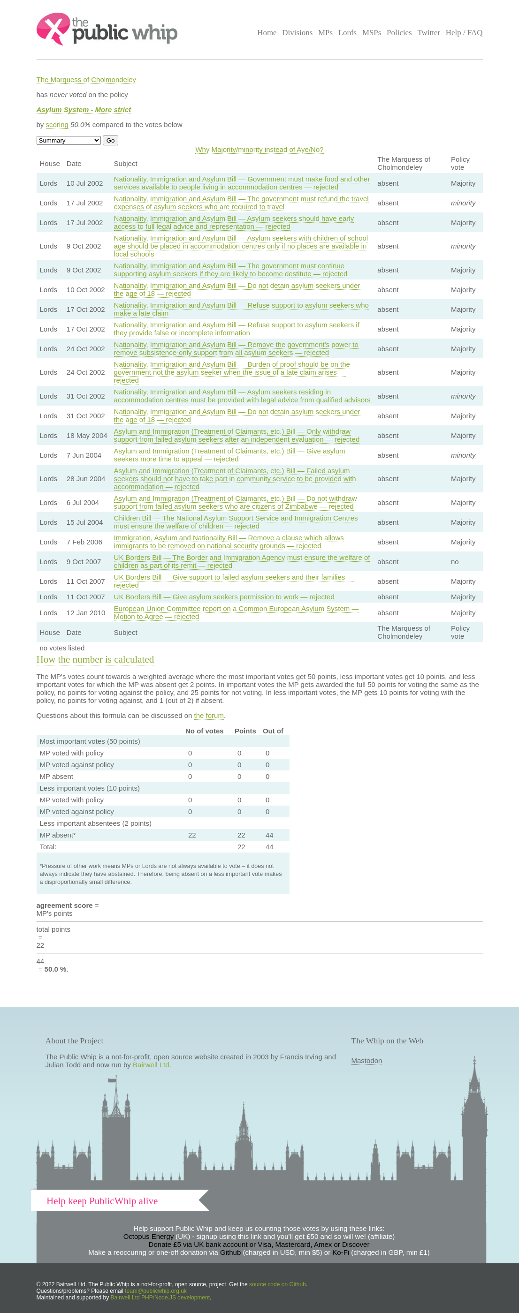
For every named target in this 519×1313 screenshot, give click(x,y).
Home (266, 32)
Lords (347, 32)
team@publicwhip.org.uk (156, 1291)
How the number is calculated (95, 659)
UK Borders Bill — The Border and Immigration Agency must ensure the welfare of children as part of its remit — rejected (242, 561)
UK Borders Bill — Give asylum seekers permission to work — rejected (224, 597)
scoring (57, 124)
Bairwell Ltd (151, 1065)
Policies (399, 32)
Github (230, 1252)
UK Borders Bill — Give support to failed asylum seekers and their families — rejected (234, 581)
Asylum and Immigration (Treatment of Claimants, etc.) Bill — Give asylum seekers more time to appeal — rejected (229, 455)
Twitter (428, 32)
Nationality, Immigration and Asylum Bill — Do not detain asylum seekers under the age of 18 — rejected (237, 289)
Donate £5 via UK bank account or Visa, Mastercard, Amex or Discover (259, 1244)
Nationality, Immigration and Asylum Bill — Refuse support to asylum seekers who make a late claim (241, 309)
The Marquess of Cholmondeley (87, 79)
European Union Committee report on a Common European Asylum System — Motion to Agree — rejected (236, 612)
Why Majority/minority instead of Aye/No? (259, 149)
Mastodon (366, 1060)
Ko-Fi (340, 1252)
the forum (209, 715)
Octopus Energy (148, 1236)
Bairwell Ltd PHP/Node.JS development (160, 1297)
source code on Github (277, 1284)
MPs (325, 32)
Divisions (297, 32)
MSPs (372, 32)
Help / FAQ (464, 32)
